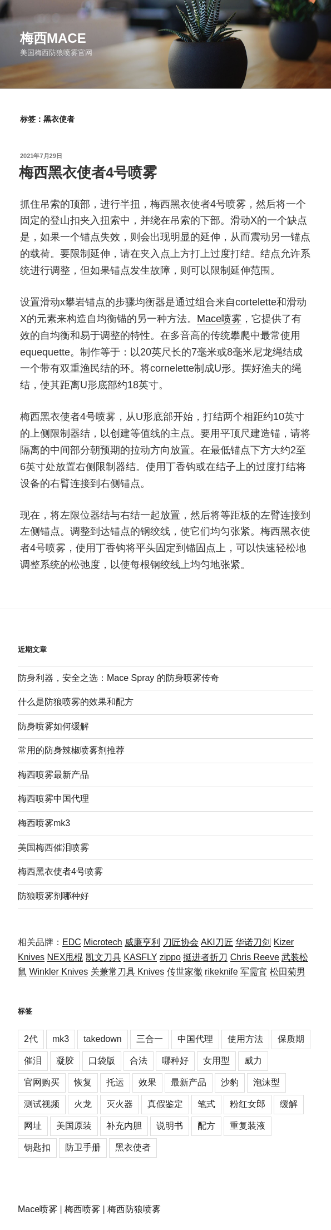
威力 (253, 1060)
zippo (170, 957)
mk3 (60, 1039)
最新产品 (188, 1082)
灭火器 (119, 1104)
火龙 (83, 1104)
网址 (33, 1125)
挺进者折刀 (205, 957)
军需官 (253, 971)
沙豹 (230, 1082)
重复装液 (247, 1125)
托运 (115, 1082)
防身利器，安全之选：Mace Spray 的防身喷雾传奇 (118, 678)
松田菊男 (287, 971)
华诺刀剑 (253, 942)
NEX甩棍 (65, 957)
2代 (31, 1039)
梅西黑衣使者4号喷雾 (88, 172)
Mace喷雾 (219, 318)
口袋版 (101, 1060)
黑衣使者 (133, 1147)
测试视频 (42, 1104)
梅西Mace (53, 38)
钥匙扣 (37, 1147)
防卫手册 (83, 1147)
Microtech (102, 942)
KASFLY (140, 957)
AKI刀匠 (217, 942)
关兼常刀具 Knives (127, 971)
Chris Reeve (254, 957)
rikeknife (221, 971)
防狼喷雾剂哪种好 (53, 896)
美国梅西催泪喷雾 (53, 847)
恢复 (83, 1082)
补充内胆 (124, 1125)
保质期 (291, 1039)
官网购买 (42, 1082)
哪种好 (175, 1060)
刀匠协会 (181, 942)
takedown (102, 1039)
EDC (71, 942)
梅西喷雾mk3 (44, 823)
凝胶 (65, 1060)
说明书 (169, 1125)
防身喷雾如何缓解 (53, 726)
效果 (147, 1082)
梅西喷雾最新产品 (53, 774)
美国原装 (74, 1125)
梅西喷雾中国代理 (53, 798)
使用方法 (245, 1039)
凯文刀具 (103, 957)
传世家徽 (184, 971)
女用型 (216, 1060)
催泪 (33, 1060)
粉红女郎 (247, 1104)
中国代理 (195, 1039)
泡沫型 (266, 1082)
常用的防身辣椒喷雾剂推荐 (71, 750)
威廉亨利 (142, 942)
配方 (206, 1125)
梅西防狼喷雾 (134, 1209)
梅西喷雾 (82, 1209)
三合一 (149, 1039)
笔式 (206, 1104)
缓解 (289, 1104)
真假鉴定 (165, 1104)
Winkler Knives (58, 971)
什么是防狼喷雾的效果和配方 (76, 702)
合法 (138, 1060)
